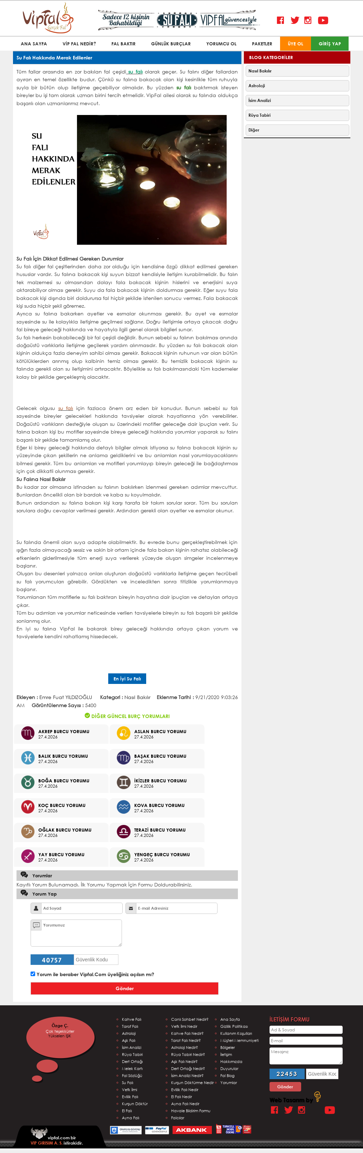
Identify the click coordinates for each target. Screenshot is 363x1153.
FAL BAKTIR (123, 43)
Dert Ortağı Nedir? (188, 1068)
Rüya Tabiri (259, 115)
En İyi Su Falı (127, 678)
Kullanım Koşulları (236, 1033)
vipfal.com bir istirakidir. (57, 1137)
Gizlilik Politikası (234, 1026)
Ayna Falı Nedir (185, 1103)
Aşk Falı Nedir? (184, 1061)
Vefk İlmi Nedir (184, 1026)
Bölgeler (227, 1047)
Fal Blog (227, 1075)
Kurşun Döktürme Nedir (192, 1082)
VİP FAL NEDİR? (79, 43)
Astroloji (256, 85)
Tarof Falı (130, 1026)
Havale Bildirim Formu (190, 1110)
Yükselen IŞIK (64, 1035)
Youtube (323, 21)
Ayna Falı (130, 1117)
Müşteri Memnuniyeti (239, 1040)
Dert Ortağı (132, 1061)
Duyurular (229, 1068)
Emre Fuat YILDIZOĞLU (65, 697)
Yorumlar (228, 1082)
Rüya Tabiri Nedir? (188, 1054)
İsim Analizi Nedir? (187, 1075)
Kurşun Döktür (135, 1103)
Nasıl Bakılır (137, 697)
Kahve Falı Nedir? (187, 1033)
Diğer (253, 130)
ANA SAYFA (34, 43)
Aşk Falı (128, 1040)
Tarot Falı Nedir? (186, 1040)
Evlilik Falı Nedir (184, 1089)
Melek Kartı (132, 1068)
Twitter (296, 21)
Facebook (282, 21)
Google (317, 1110)
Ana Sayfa (230, 1019)
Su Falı (127, 1082)
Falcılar (177, 1117)
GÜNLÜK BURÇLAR (171, 43)
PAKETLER (262, 43)
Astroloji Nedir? (184, 1047)
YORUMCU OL (221, 43)
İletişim (226, 1054)
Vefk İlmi (129, 1089)
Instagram (309, 21)
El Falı (127, 1110)
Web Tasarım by (295, 1099)
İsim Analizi (259, 100)
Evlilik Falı (130, 1096)
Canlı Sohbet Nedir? (190, 1019)
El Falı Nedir (181, 1096)
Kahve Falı (131, 1019)
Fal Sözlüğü (132, 1075)
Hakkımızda (231, 1061)
